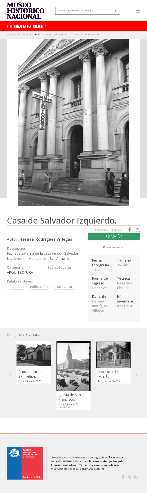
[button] (10, 375)
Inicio (37, 34)
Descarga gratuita (114, 247)
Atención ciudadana (64, 465)
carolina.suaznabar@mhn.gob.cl (104, 461)
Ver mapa (115, 457)
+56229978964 (64, 461)
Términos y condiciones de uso (99, 465)
